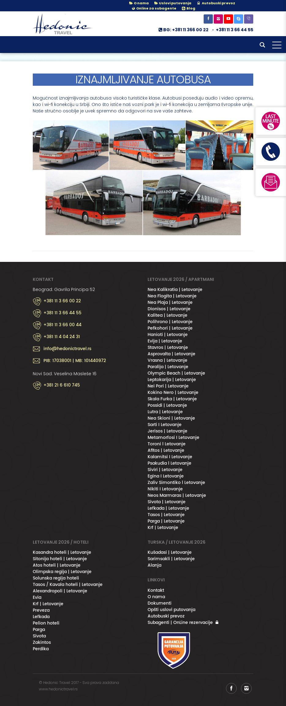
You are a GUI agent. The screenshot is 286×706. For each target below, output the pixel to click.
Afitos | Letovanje (166, 450)
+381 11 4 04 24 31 (61, 337)
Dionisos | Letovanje (169, 308)
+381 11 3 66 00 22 (62, 301)
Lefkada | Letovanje (168, 508)
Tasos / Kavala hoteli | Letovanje (68, 584)
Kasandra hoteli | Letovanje (62, 552)
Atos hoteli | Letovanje (57, 565)
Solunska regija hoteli (56, 578)
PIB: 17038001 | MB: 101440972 (74, 361)
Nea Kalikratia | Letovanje (175, 289)
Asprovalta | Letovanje (171, 353)
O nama (139, 3)
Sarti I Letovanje (165, 424)
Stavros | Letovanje (168, 347)
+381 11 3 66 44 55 (234, 30)
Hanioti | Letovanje (168, 334)
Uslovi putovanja (172, 3)
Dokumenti (159, 603)
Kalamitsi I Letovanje (170, 456)
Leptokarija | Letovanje (172, 379)
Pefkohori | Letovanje (170, 328)
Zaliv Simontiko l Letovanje (176, 482)
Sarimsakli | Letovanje (171, 558)
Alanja (154, 565)
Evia (37, 597)
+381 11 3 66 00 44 (62, 325)
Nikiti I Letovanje (165, 489)
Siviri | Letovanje (165, 469)
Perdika (41, 648)
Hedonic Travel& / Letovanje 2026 (63, 24)
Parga (39, 629)
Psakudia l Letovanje (169, 463)
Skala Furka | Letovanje (172, 398)
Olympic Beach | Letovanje (176, 373)
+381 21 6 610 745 (61, 385)
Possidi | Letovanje (167, 405)
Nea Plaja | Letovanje (170, 302)
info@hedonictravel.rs (67, 349)
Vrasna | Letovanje (167, 360)
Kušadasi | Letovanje (170, 552)
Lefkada (41, 616)
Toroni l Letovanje (167, 443)
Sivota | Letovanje (167, 501)
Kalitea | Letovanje (167, 315)
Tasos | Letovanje (166, 514)
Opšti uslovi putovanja (171, 609)
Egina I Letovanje (166, 476)
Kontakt (156, 590)
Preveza (41, 610)
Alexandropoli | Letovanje (60, 591)
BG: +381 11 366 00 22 (183, 30)
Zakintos (42, 642)
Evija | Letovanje (165, 341)
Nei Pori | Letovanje (168, 386)
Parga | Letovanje (166, 521)
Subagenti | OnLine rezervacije (180, 622)
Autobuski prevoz (166, 616)
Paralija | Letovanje (168, 366)
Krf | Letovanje (163, 527)
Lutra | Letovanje (165, 411)
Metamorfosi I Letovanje (173, 437)
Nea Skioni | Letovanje (171, 418)
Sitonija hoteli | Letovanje (60, 558)
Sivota (39, 636)
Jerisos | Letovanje (167, 431)
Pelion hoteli (46, 623)
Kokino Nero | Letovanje (173, 392)
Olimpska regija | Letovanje (62, 571)
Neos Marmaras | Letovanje (177, 495)
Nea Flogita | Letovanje (172, 296)
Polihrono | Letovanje (170, 321)
